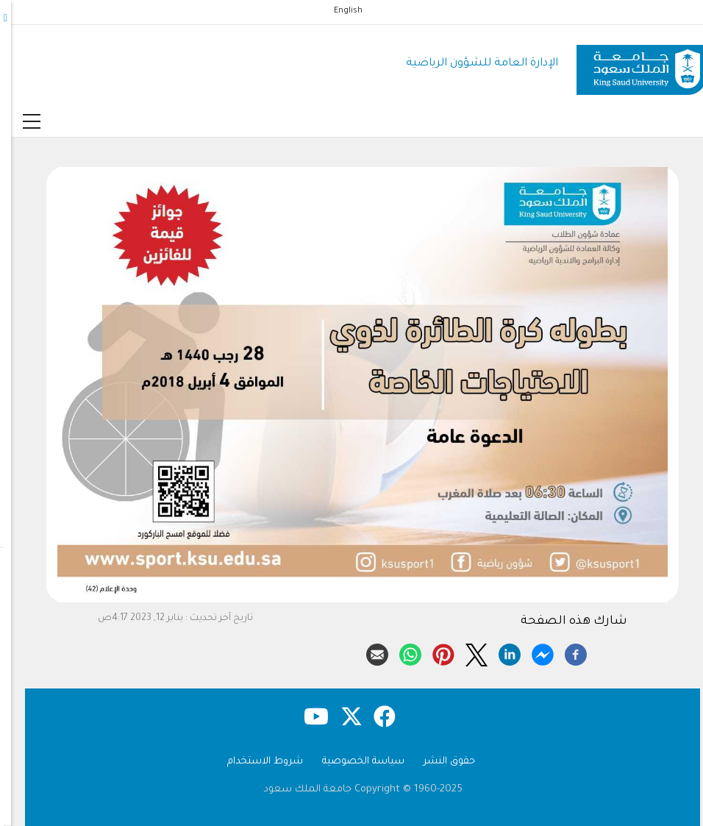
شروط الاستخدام (254, 761)
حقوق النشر (438, 761)
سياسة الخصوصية (352, 761)
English (337, 11)
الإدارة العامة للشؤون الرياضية (471, 63)
